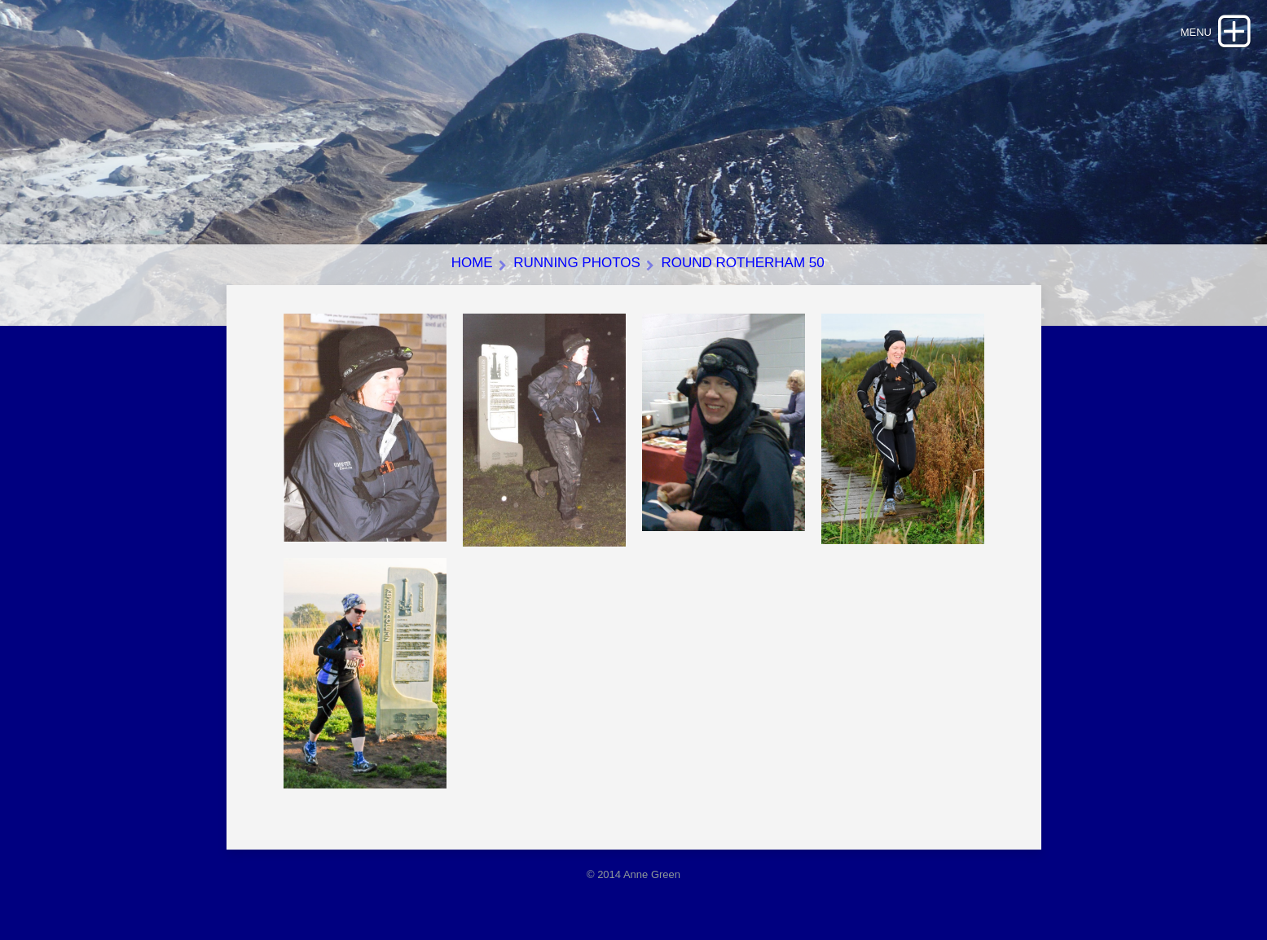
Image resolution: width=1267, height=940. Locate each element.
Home (472, 262)
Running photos (576, 262)
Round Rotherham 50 (742, 262)
